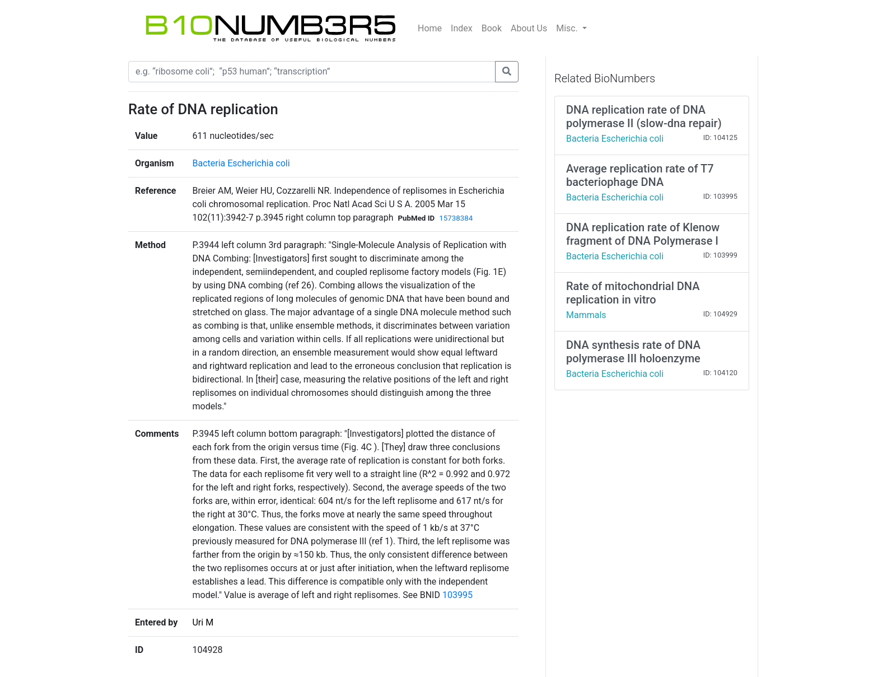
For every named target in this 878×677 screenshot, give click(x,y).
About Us (529, 28)
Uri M (202, 622)
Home (430, 28)
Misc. (568, 28)
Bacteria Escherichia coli (240, 163)
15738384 (456, 218)
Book (492, 28)
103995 (457, 595)
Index (462, 28)
